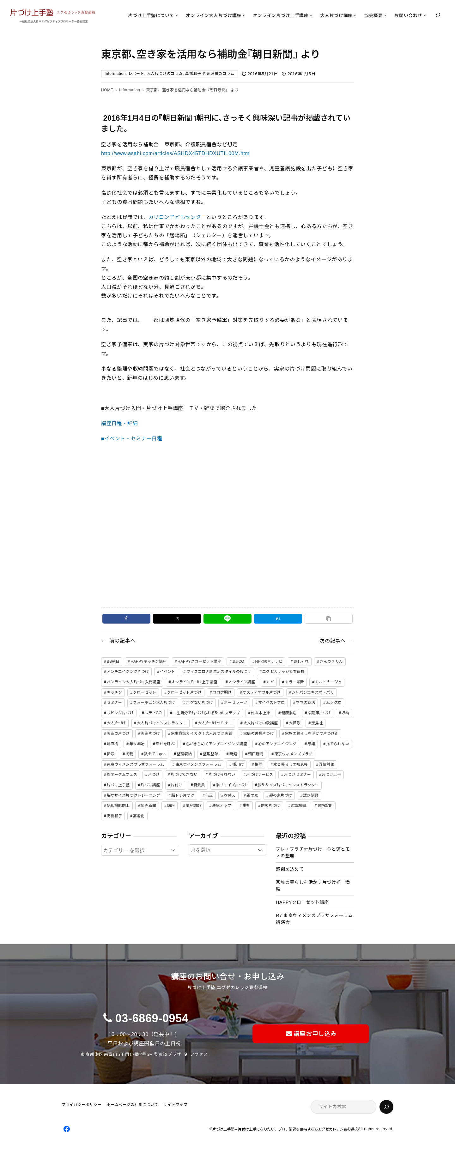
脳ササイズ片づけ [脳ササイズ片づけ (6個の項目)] (231, 785)
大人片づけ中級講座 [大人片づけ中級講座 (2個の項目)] (260, 723)
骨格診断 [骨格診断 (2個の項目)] (325, 805)
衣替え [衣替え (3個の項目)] (229, 795)
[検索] (386, 1107)
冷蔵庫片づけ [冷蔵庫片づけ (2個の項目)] (319, 713)
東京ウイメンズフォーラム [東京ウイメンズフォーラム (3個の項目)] (198, 764)
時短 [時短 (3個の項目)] (233, 754)
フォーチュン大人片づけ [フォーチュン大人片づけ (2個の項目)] (154, 702)
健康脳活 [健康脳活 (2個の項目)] (288, 713)
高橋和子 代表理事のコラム (209, 73)
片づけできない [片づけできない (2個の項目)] (184, 774)
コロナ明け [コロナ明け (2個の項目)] (222, 692)
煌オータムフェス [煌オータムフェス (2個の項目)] (122, 774)
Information (115, 73)
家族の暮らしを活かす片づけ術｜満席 (313, 885)
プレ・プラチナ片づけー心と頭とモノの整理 (313, 852)
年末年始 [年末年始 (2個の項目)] (136, 744)
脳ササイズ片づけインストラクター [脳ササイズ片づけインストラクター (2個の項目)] (288, 785)
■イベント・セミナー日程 (131, 438)
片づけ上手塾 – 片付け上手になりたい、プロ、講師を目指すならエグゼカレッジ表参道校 (285, 1129)
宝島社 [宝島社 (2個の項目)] (317, 723)
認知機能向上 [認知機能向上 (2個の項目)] (118, 805)
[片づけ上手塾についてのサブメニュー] (176, 15)
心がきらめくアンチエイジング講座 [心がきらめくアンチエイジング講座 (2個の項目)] (216, 744)
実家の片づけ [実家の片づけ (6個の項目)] (118, 733)
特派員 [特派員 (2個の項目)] (199, 785)
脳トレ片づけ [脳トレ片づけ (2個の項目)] (182, 795)
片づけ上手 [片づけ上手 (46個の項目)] (331, 774)
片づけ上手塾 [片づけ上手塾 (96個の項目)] (118, 785)
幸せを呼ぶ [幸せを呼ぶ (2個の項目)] (165, 744)
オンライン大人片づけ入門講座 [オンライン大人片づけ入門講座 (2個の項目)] (134, 682)
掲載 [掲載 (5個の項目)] (129, 754)
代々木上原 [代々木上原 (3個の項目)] (260, 713)
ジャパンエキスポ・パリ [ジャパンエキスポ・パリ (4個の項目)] (313, 692)
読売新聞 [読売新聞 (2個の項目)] (148, 805)
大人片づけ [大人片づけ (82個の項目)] (116, 723)
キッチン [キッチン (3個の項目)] (114, 692)
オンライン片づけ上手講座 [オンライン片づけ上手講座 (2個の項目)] (194, 682)
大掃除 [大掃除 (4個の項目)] (294, 723)
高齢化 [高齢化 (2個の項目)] (138, 816)
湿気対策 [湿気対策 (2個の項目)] (326, 764)
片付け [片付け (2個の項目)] (176, 785)
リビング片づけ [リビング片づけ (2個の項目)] (120, 713)
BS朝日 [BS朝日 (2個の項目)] (113, 661)
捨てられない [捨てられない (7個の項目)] (337, 744)
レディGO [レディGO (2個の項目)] (153, 713)
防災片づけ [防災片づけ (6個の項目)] (270, 805)
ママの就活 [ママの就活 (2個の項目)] (305, 702)
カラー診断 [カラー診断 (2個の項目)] (294, 682)
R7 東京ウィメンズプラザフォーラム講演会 (314, 919)
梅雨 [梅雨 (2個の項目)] (258, 764)
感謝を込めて (290, 869)
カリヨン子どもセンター (177, 217)
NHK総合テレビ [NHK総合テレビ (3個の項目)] (268, 661)
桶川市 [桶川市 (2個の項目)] (238, 764)
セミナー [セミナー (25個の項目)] (114, 702)
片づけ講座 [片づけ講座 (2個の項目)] (150, 785)
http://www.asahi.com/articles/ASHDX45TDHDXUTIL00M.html (176, 153)
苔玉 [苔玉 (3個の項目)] (209, 795)
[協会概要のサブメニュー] (385, 15)
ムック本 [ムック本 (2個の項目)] (333, 702)
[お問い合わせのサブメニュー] (424, 15)
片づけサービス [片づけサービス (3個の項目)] (259, 774)
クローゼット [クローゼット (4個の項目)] (144, 692)
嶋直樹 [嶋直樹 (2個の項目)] (112, 744)
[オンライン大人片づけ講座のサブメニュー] (243, 15)
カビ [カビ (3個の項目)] (270, 682)
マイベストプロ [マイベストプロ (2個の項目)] (271, 702)
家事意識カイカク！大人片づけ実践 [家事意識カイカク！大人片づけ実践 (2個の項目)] (201, 733)
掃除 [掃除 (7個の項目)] (110, 754)
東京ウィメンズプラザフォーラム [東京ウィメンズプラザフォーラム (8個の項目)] (135, 764)
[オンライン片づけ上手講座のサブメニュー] (311, 15)
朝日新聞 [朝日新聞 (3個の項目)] (255, 754)
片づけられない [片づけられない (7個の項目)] (222, 774)
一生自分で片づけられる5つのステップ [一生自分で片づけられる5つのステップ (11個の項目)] (206, 713)
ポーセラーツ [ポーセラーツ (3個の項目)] (235, 702)
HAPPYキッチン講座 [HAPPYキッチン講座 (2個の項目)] (148, 661)
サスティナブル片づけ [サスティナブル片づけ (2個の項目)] (262, 692)
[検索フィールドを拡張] (438, 15)
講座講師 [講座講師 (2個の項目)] (193, 805)
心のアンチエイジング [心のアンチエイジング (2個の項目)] (277, 744)
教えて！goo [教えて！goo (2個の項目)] (155, 754)
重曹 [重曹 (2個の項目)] (246, 805)
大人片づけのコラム (165, 73)
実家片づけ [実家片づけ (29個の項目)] (150, 733)
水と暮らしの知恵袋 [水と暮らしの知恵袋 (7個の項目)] (290, 764)
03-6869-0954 (152, 1018)
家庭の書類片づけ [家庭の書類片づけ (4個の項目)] (258, 733)
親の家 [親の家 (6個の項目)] (252, 795)
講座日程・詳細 (119, 423)
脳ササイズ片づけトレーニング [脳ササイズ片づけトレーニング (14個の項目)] (134, 795)
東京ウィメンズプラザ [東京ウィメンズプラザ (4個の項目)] (293, 754)
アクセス (199, 1054)
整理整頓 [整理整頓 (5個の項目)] (210, 754)
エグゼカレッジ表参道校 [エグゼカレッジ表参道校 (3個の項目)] (283, 671)
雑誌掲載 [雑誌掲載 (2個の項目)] (298, 805)
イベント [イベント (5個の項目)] (167, 671)
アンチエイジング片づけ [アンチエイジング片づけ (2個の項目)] (128, 671)
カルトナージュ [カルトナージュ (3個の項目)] (328, 682)
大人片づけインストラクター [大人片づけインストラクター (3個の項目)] (162, 723)
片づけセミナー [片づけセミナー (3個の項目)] (297, 774)
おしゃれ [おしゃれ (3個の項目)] (301, 661)
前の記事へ (122, 640)
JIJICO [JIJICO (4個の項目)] (238, 661)
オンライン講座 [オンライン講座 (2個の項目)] (241, 682)
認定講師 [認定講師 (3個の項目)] (310, 795)
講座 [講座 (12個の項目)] (171, 805)
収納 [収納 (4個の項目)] (345, 713)
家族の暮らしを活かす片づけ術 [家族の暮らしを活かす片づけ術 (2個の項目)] (312, 733)
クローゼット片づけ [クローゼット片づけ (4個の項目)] (184, 692)
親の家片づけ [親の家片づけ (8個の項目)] (280, 795)
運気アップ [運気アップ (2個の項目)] (221, 805)
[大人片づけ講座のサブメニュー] (355, 15)
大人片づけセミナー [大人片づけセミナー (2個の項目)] (215, 723)
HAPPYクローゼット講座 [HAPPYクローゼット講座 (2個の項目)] (199, 661)
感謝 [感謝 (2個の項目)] (311, 744)
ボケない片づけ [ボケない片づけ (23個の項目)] (199, 702)
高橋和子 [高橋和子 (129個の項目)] (114, 816)
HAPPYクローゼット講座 (302, 902)
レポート (136, 73)
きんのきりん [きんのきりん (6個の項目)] (331, 661)
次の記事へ (332, 640)
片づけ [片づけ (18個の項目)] (154, 774)
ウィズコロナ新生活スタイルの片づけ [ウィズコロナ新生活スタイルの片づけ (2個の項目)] (218, 671)
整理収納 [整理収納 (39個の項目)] (184, 754)
